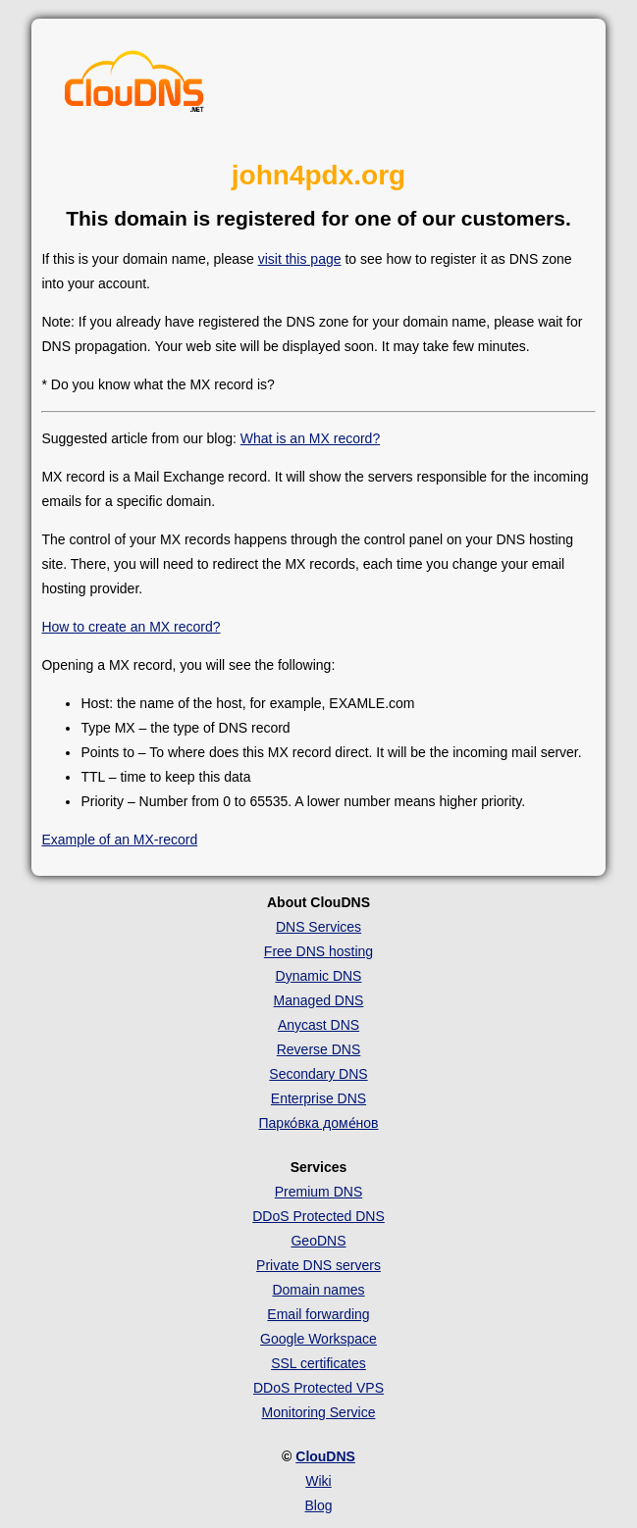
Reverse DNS (319, 1049)
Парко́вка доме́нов (319, 1123)
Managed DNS (319, 1000)
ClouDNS (325, 1456)
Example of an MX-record (119, 839)
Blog (318, 1505)
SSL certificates (318, 1363)
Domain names (318, 1290)
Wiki (318, 1481)
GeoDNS (318, 1240)
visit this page (300, 259)
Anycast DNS (318, 1025)
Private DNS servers (318, 1265)
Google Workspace (318, 1339)
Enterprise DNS (318, 1098)
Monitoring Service (319, 1412)
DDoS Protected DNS (318, 1216)
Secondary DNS (318, 1074)
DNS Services (318, 927)
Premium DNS (318, 1191)
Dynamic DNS (319, 976)
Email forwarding (318, 1314)
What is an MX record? (310, 438)
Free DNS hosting (318, 951)
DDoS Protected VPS (318, 1388)
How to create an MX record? (130, 627)
